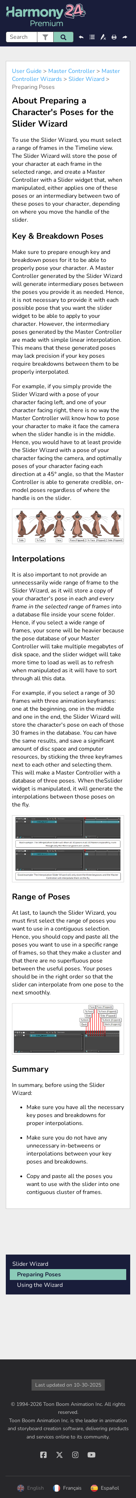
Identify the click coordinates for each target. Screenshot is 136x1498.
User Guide (27, 71)
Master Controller (71, 71)
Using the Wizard (40, 1285)
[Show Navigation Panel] (126, 16)
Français (67, 1488)
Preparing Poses (39, 1275)
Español (105, 1488)
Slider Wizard (86, 79)
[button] (45, 37)
